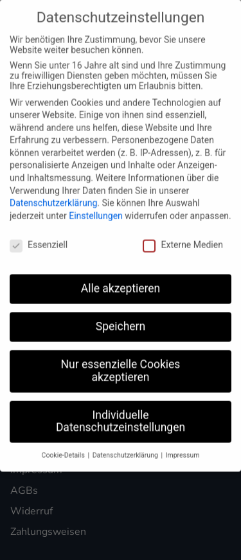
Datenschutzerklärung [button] (126, 450)
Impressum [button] (183, 450)
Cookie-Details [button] (64, 450)
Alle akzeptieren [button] (121, 282)
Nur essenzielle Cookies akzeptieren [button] (121, 365)
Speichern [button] (120, 320)
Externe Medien (182, 238)
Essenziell (38, 238)
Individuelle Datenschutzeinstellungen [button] (120, 415)
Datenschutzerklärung (53, 197)
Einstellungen (96, 209)
